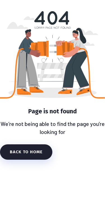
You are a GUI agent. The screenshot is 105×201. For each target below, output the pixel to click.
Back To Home (26, 151)
